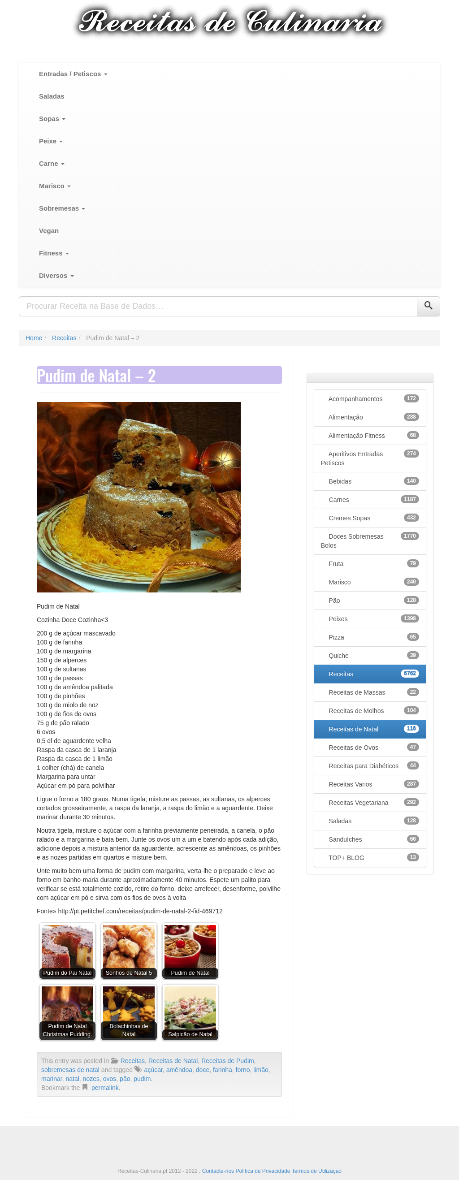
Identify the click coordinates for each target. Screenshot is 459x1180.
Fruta (373, 563)
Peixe (51, 141)
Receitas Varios (373, 784)
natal (72, 1078)
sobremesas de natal (70, 1069)
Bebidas (373, 481)
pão (125, 1078)
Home (34, 337)
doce (202, 1069)
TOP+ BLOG (373, 857)
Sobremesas (62, 208)
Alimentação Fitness (373, 435)
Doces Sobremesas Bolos (370, 540)
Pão (373, 600)
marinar (51, 1078)
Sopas (52, 118)
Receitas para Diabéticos (373, 765)
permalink (105, 1087)
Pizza (373, 637)
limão (260, 1069)
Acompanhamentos (373, 398)
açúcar (153, 1069)
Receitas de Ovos (373, 747)
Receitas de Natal (173, 1060)
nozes (91, 1078)
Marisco (55, 186)
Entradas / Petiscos (73, 74)
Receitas (64, 337)
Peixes (373, 618)
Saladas (52, 96)
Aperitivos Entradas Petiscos (370, 458)
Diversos (56, 275)
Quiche (373, 655)
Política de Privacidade (262, 1171)
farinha (222, 1069)
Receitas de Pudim (227, 1060)
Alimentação (373, 417)
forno (243, 1069)
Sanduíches (373, 839)
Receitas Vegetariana (373, 802)
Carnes (373, 499)
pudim (142, 1078)
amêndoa (179, 1069)
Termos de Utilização (317, 1171)
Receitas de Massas (373, 692)
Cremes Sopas (373, 518)
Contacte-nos (219, 1171)
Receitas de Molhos (373, 710)
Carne (52, 163)
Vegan (49, 230)
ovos (110, 1078)
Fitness (54, 253)
